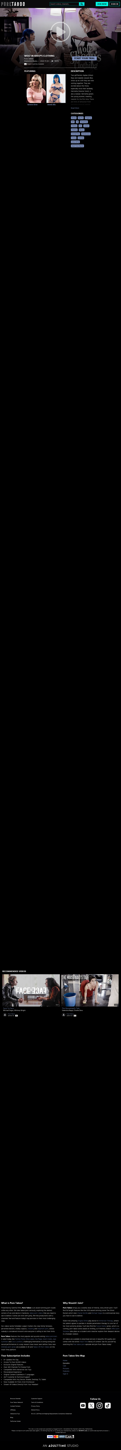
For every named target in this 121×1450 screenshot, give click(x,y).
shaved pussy (86, 134)
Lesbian (86, 126)
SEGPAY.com (83, 1430)
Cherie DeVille (82, 1313)
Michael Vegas (8, 1010)
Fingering (88, 118)
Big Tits (80, 118)
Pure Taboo (11, 1014)
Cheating (74, 130)
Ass (80, 126)
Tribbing (74, 126)
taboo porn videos (36, 1313)
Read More (75, 108)
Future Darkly (101, 1326)
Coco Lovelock (17, 1342)
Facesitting (84, 122)
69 (77, 122)
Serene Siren (32, 105)
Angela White (83, 1321)
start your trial (84, 58)
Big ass (82, 130)
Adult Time (84, 1342)
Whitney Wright (20, 1010)
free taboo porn (79, 1344)
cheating (31, 1329)
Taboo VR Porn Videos (41, 1347)
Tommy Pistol (20, 1339)
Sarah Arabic (47, 1339)
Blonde (74, 118)
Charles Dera (78, 1010)
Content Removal (60, 1432)
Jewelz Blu (51, 105)
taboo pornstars (51, 1336)
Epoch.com (22, 1430)
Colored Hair (75, 134)
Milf (73, 122)
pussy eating (75, 142)
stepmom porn (43, 1329)
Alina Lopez (30, 1339)
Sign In (114, 4)
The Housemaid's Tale (70, 1008)
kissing (74, 138)
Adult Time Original (77, 146)
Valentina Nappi (67, 1010)
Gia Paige (38, 1339)
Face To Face (8, 1008)
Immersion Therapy (106, 1321)
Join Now (102, 4)
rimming (80, 138)
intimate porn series (8, 1347)
